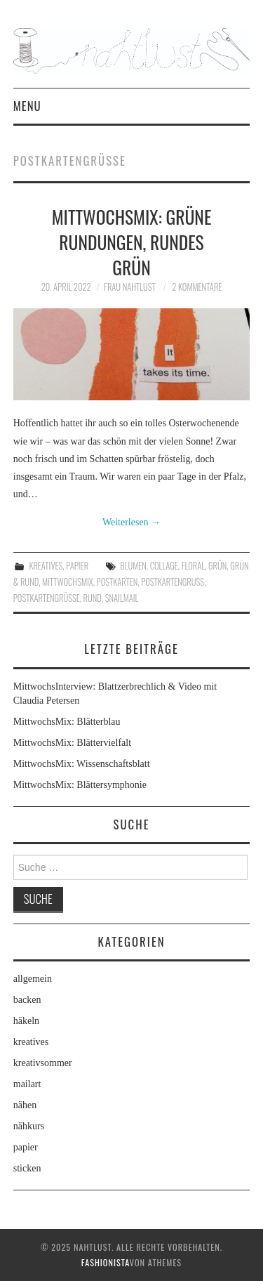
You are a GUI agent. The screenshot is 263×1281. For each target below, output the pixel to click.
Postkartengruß (172, 582)
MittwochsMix (67, 582)
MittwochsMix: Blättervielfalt (72, 742)
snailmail (122, 598)
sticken (27, 1168)
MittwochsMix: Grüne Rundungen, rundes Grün (132, 241)
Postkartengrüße (46, 598)
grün (217, 565)
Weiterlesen (131, 522)
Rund (92, 598)
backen (27, 999)
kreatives (45, 565)
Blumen (133, 565)
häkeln (26, 1021)
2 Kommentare (197, 287)
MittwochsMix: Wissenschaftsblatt (81, 763)
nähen (24, 1105)
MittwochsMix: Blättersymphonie (80, 785)
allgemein (32, 978)
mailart (27, 1084)
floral (193, 565)
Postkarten (117, 582)
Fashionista (105, 1262)
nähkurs (28, 1126)
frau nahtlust (130, 287)
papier (77, 565)
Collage (164, 565)
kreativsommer (42, 1063)
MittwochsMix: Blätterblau (67, 721)
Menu (27, 105)
